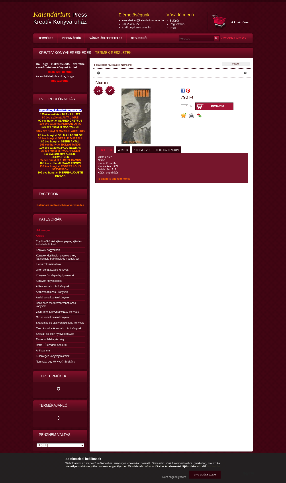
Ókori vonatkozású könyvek (52, 269)
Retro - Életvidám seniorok (51, 345)
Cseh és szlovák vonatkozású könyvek (58, 328)
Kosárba (218, 106)
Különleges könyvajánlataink (52, 356)
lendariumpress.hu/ (69, 110)
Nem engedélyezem (174, 477)
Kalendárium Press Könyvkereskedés (60, 205)
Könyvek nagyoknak (48, 250)
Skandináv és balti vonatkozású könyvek (60, 322)
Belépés (174, 20)
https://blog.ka (48, 110)
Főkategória (100, 64)
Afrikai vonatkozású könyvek (52, 286)
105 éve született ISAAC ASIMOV (60, 163)
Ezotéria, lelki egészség (50, 339)
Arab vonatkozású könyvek (52, 292)
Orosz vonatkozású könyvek (52, 317)
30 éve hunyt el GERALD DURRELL (60, 138)
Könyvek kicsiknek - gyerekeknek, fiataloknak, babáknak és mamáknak (57, 257)
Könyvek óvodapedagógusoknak (55, 275)
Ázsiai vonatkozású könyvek (52, 297)
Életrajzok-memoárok (48, 264)
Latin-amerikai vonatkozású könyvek (57, 311)
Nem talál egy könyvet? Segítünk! (56, 361)
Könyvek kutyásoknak (49, 280)
